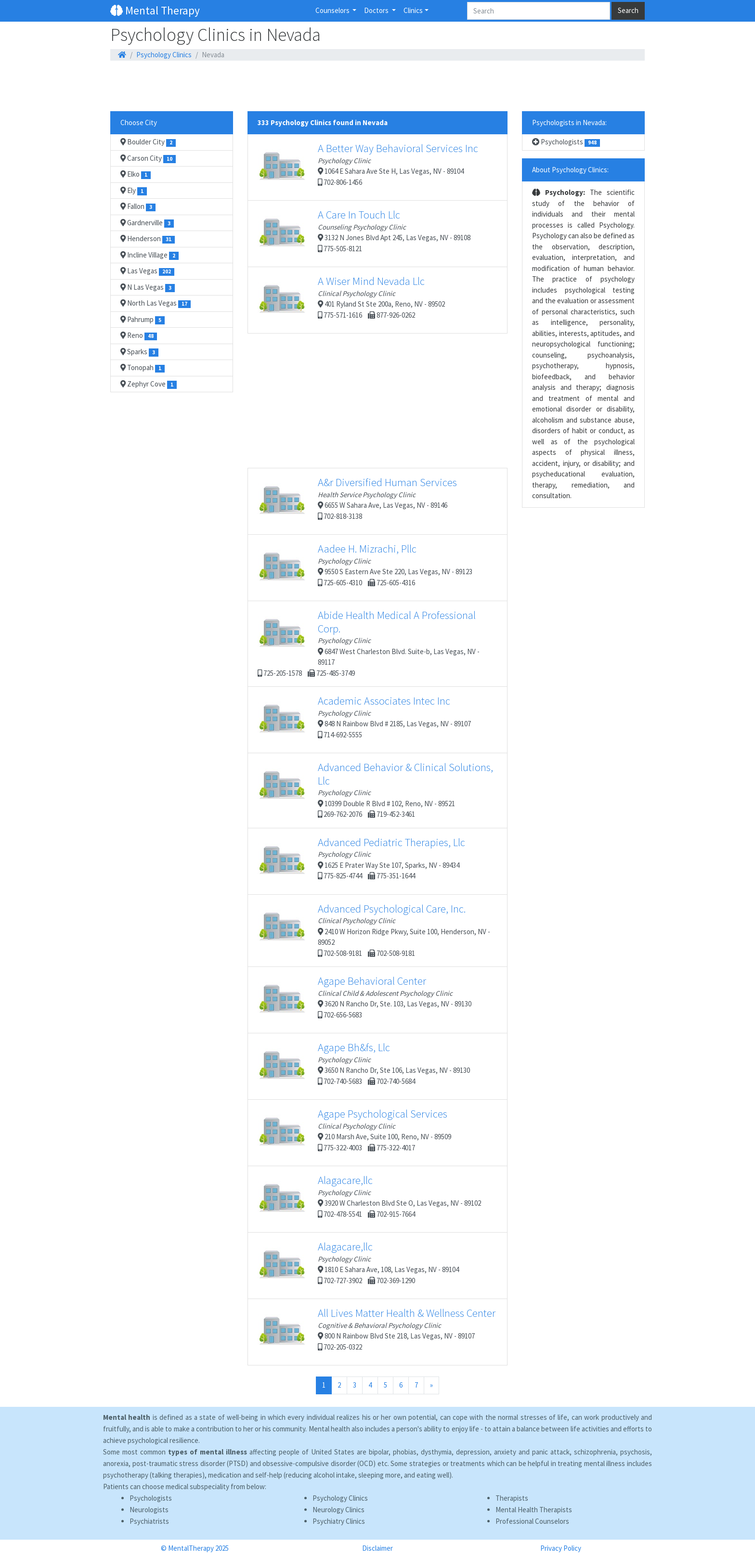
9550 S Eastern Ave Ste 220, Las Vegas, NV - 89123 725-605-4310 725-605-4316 (365, 567)
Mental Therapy (155, 10)
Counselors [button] (333, 10)
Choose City (138, 122)
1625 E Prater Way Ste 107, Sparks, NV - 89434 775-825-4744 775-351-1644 (361, 861)
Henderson (147, 239)
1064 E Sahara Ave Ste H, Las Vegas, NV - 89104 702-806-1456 (368, 167)
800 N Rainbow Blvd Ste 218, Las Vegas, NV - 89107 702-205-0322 (376, 1331)
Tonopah (142, 368)
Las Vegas (147, 271)
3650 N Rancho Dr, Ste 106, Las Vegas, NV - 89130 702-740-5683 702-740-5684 (364, 1066)
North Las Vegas (155, 303)
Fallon (138, 206)
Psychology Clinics (164, 54)
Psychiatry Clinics (338, 1521)
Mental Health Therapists (533, 1509)
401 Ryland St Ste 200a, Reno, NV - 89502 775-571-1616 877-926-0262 (351, 299)
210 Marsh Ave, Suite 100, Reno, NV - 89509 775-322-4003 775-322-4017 (354, 1132)
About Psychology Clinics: (570, 169)
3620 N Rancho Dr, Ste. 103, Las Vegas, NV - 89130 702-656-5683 (364, 999)
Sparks (139, 352)
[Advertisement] (377, 86)
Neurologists (149, 1509)
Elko (135, 174)
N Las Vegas (147, 287)
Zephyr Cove (148, 384)
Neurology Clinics (338, 1509)
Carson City (148, 158)
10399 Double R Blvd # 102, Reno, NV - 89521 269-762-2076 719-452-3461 (375, 789)
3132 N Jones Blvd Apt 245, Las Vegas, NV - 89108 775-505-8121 (364, 233)
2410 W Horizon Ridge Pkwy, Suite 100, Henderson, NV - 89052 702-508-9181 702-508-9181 (374, 930)
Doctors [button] (377, 10)
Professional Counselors (532, 1521)
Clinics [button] (413, 10)
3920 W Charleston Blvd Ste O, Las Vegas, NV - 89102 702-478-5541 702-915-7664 (369, 1198)
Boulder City (148, 142)
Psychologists (566, 142)
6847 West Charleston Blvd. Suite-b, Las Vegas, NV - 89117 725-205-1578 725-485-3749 (369, 643)
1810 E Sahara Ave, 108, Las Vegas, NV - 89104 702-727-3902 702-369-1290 (358, 1265)
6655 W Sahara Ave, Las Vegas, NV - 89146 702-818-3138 (357, 501)
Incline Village (149, 255)
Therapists (511, 1498)
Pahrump (142, 319)
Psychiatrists (149, 1521)
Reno (138, 335)
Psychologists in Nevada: (569, 122)
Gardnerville (147, 223)
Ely (133, 190)
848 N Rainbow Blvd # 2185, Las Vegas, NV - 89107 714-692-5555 (364, 719)
